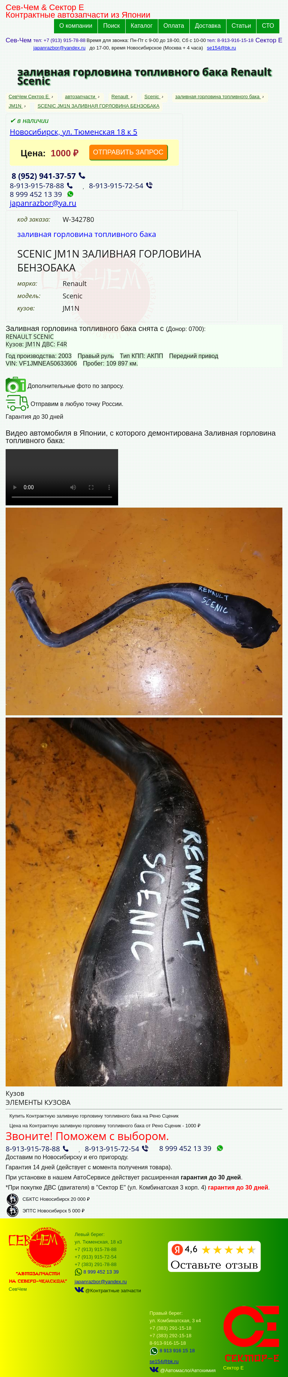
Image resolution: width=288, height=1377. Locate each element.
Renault (120, 96)
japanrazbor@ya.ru (43, 203)
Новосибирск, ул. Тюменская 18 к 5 (73, 132)
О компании (75, 25)
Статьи (241, 25)
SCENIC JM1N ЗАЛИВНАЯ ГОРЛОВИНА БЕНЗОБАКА (98, 106)
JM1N (16, 106)
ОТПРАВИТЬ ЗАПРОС (128, 152)
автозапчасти (80, 96)
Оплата (174, 25)
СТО (268, 25)
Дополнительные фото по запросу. (65, 386)
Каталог (142, 25)
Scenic (152, 96)
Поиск (111, 25)
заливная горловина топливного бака (218, 96)
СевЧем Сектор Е (29, 96)
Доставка (208, 25)
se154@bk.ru (221, 48)
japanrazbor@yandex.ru (59, 48)
